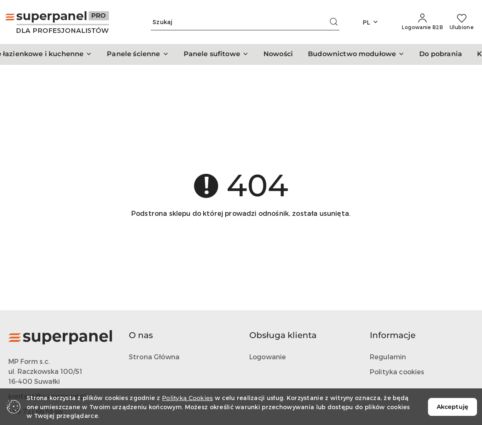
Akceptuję (452, 406)
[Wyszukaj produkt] (245, 22)
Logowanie (267, 357)
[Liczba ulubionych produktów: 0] (461, 22)
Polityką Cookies (187, 398)
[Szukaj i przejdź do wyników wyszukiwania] (333, 22)
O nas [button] (141, 335)
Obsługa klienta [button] (283, 335)
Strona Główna (154, 357)
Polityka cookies (397, 372)
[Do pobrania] (440, 54)
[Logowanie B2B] (422, 22)
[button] (137, 54)
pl (371, 22)
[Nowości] (278, 54)
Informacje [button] (393, 335)
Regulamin (388, 357)
